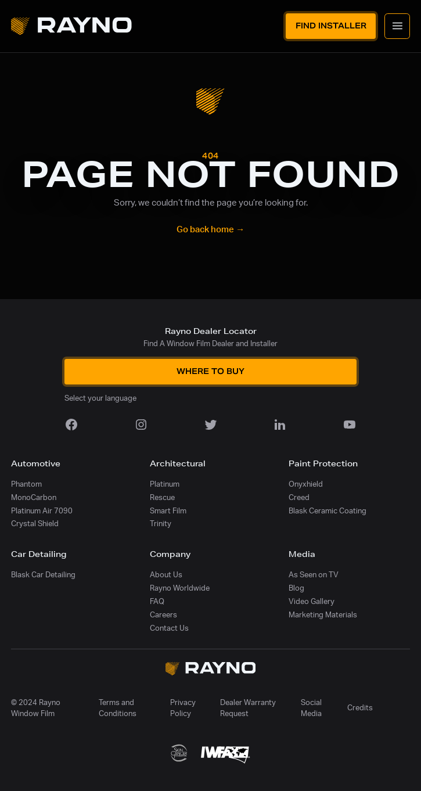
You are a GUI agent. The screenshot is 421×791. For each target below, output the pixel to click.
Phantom (26, 484)
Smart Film (168, 511)
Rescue (162, 498)
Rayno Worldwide (180, 588)
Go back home (210, 229)
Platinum (164, 484)
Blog (296, 588)
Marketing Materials (323, 615)
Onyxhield (306, 484)
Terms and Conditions (117, 708)
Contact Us (169, 628)
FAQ (157, 602)
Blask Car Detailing (43, 575)
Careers (163, 615)
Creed (299, 498)
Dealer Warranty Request (248, 708)
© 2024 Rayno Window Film (35, 708)
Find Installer (331, 26)
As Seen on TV (314, 575)
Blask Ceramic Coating (327, 511)
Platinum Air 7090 (42, 511)
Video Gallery (311, 602)
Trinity (160, 524)
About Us (166, 575)
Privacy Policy (183, 708)
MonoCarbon (33, 498)
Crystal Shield (35, 524)
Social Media (311, 708)
